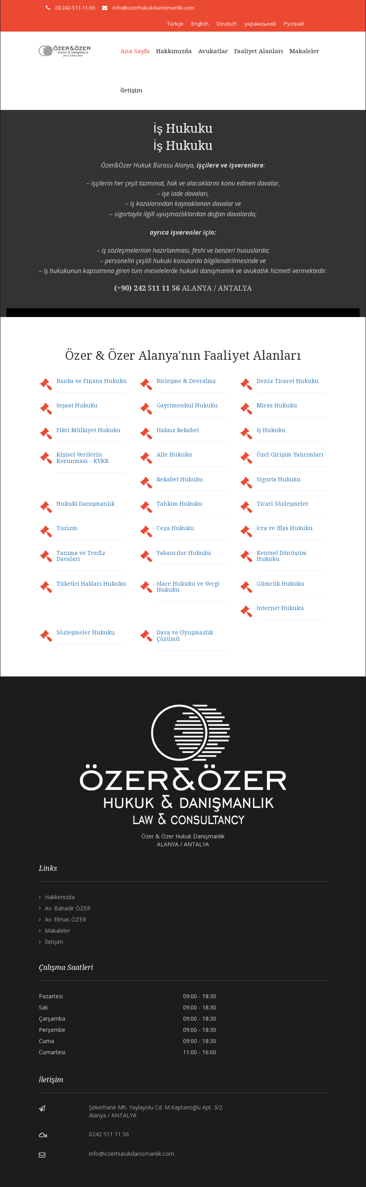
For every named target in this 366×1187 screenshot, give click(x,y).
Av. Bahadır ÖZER (67, 908)
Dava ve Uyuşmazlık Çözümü (185, 635)
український (260, 23)
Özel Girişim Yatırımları (290, 454)
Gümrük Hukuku (280, 584)
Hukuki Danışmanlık (85, 504)
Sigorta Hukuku (279, 479)
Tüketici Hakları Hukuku (91, 584)
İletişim (132, 90)
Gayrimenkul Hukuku (187, 405)
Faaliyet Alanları (258, 51)
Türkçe (175, 23)
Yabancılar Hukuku (184, 553)
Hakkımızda (174, 51)
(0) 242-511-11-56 (75, 7)
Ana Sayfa (135, 51)
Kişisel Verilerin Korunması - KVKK (82, 457)
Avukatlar (213, 51)
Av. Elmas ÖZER (65, 919)
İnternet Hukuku (280, 608)
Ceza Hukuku (175, 528)
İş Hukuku (271, 430)
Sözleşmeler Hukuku (85, 632)
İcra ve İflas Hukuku (285, 528)
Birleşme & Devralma (186, 381)
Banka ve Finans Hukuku (91, 381)
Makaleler (304, 51)
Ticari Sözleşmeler (283, 504)
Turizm (66, 528)
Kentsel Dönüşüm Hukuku (282, 556)
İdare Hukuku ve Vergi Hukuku (188, 587)
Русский (294, 23)
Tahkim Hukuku (179, 504)
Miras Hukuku (277, 405)
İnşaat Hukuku (77, 405)
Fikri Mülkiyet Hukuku (88, 430)
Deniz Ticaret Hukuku (288, 381)
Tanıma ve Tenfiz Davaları (80, 556)
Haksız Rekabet (178, 430)
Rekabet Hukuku (180, 479)
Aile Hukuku (174, 454)
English (200, 23)
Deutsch (227, 23)
